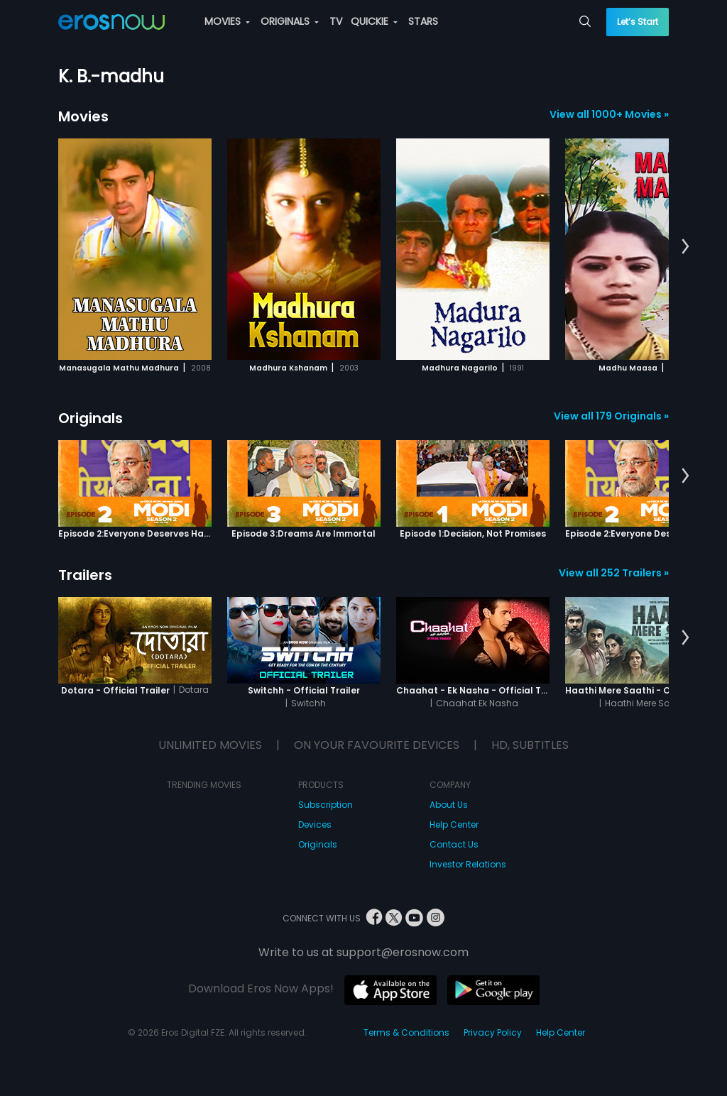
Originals (90, 418)
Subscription (325, 805)
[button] (685, 247)
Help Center (454, 824)
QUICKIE (374, 21)
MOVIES (227, 21)
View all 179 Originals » (611, 416)
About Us (449, 805)
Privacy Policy (493, 1032)
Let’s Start (637, 22)
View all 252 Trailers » (614, 573)
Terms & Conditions (406, 1032)
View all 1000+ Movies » (609, 114)
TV (335, 21)
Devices (315, 824)
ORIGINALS (290, 21)
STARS (423, 21)
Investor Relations (468, 864)
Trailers (85, 575)
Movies (83, 116)
